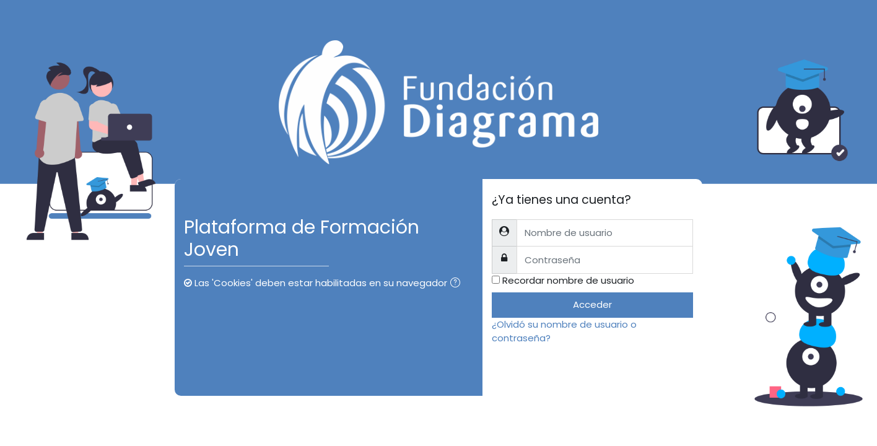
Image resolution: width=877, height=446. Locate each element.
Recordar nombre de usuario (568, 280)
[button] (458, 284)
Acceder (592, 304)
